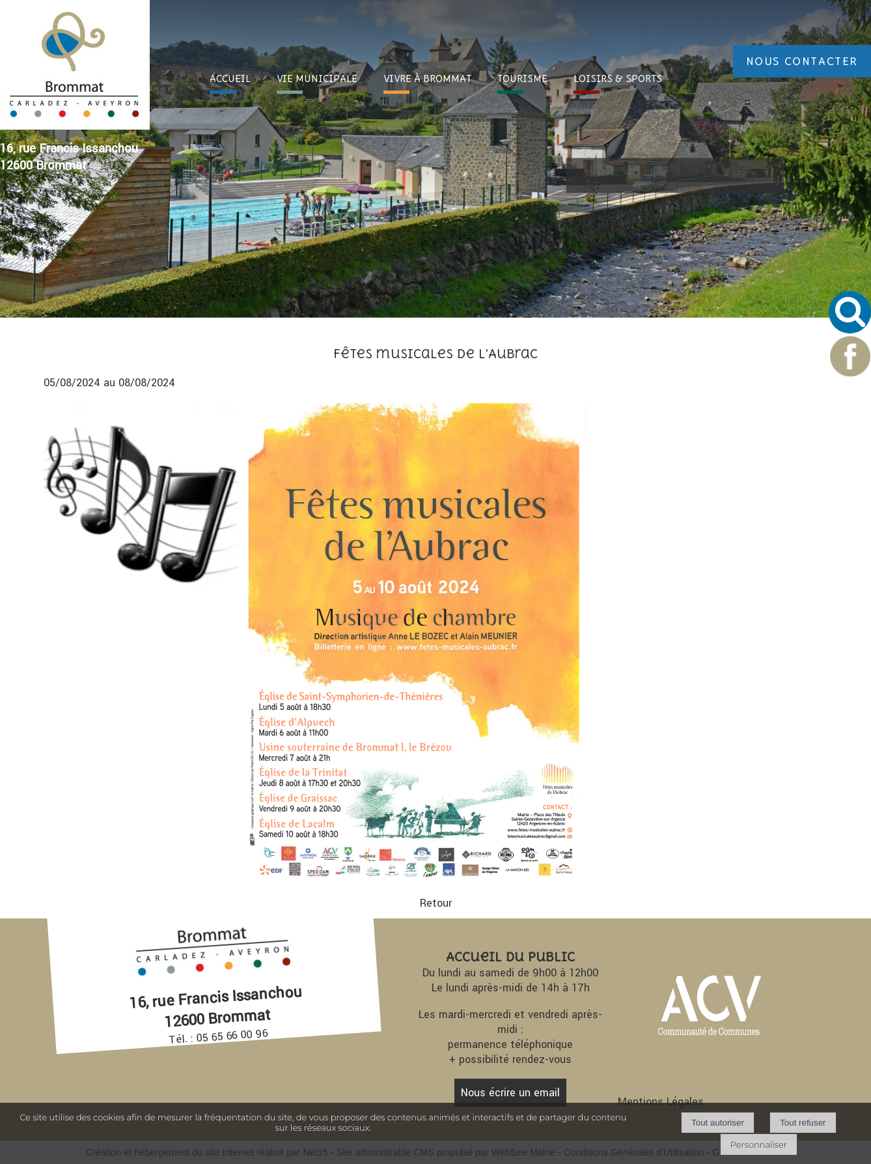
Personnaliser (758, 1144)
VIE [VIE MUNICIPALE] (317, 78)
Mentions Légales (661, 1101)
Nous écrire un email (510, 1092)
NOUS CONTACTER (802, 61)
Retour (436, 903)
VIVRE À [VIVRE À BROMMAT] (427, 78)
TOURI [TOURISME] (522, 78)
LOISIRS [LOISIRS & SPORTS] (618, 78)
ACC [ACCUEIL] (230, 78)
